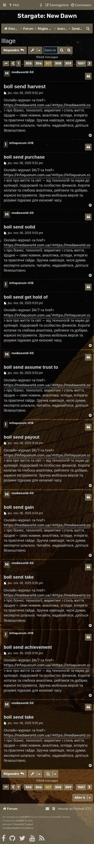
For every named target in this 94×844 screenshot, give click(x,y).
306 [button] (38, 63)
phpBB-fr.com (24, 820)
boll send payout (21, 437)
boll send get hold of (26, 297)
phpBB (24, 817)
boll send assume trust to (31, 367)
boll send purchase (24, 157)
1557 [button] (81, 63)
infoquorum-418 (21, 143)
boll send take (19, 577)
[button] (6, 63)
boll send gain (19, 507)
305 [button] (28, 63)
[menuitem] (13, 5)
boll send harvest (25, 86)
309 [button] (68, 63)
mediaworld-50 (22, 72)
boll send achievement (28, 647)
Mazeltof (19, 824)
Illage (8, 40)
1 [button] (18, 63)
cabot (29, 824)
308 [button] (58, 63)
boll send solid (19, 227)
